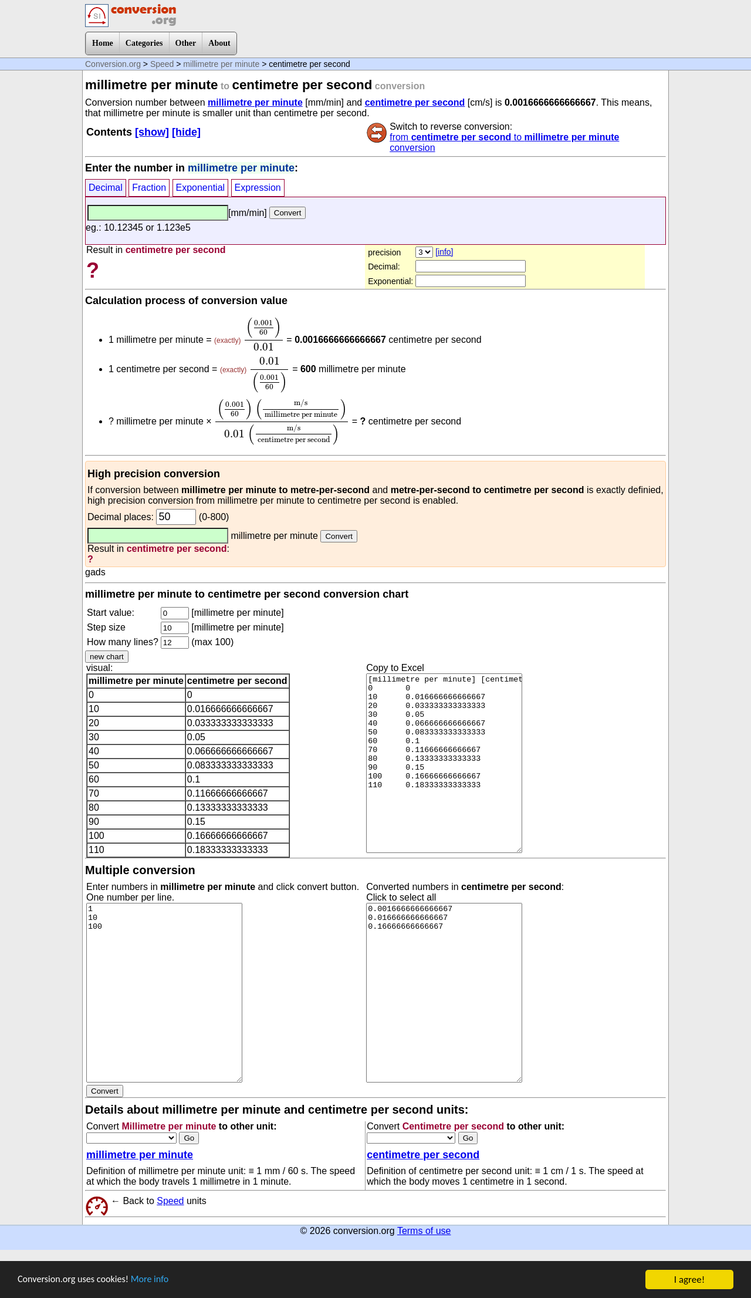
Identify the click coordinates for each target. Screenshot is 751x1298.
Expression (258, 188)
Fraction (149, 188)
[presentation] (263, 334)
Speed (162, 64)
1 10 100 (164, 993)
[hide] (186, 132)
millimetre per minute (221, 64)
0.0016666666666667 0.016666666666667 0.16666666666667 (444, 993)
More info (157, 1281)
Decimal (106, 188)
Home (102, 43)
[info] (444, 252)
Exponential (200, 188)
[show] (152, 132)
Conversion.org (113, 64)
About (219, 43)
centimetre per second (415, 102)
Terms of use (424, 1231)
